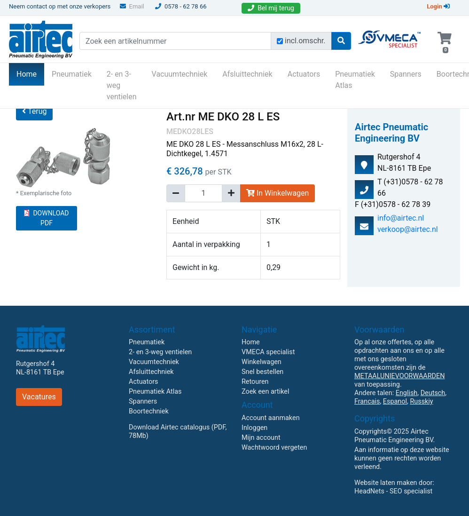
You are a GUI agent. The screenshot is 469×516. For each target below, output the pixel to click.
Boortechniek (149, 411)
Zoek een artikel (265, 392)
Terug (34, 111)
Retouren (255, 382)
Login (438, 6)
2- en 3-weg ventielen (122, 85)
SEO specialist (411, 491)
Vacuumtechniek (180, 74)
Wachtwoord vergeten (274, 448)
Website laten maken (385, 483)
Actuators (304, 74)
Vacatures (39, 396)
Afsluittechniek (247, 74)
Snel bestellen (262, 372)
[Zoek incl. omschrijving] (280, 41)
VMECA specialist (268, 352)
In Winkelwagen (277, 193)
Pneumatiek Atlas (355, 80)
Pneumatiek (72, 74)
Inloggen (254, 428)
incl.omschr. (305, 40)
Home (30, 73)
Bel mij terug (271, 8)
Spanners (406, 74)
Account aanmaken (271, 418)
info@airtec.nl (400, 218)
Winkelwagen (261, 362)
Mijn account (261, 438)
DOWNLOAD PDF (46, 218)
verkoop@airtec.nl (407, 229)
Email (132, 6)
